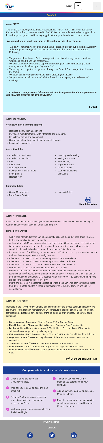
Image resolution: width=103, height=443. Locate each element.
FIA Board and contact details (81, 359)
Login (69, 6)
